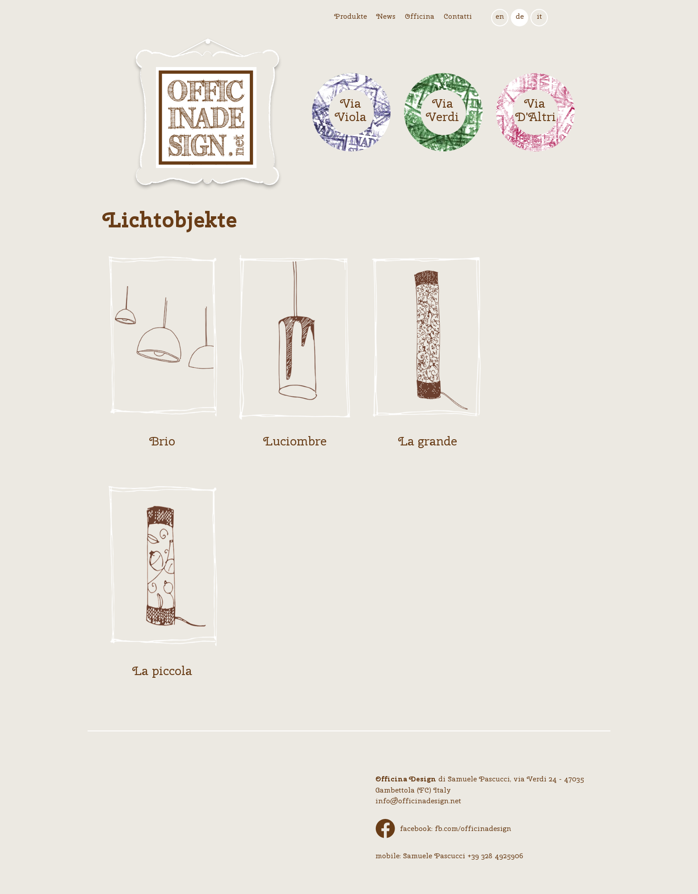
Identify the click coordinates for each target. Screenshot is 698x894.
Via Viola (350, 111)
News (385, 16)
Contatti (458, 16)
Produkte (350, 16)
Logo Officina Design (207, 114)
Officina (419, 16)
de (520, 16)
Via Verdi (442, 111)
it (539, 16)
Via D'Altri (534, 111)
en (500, 16)
